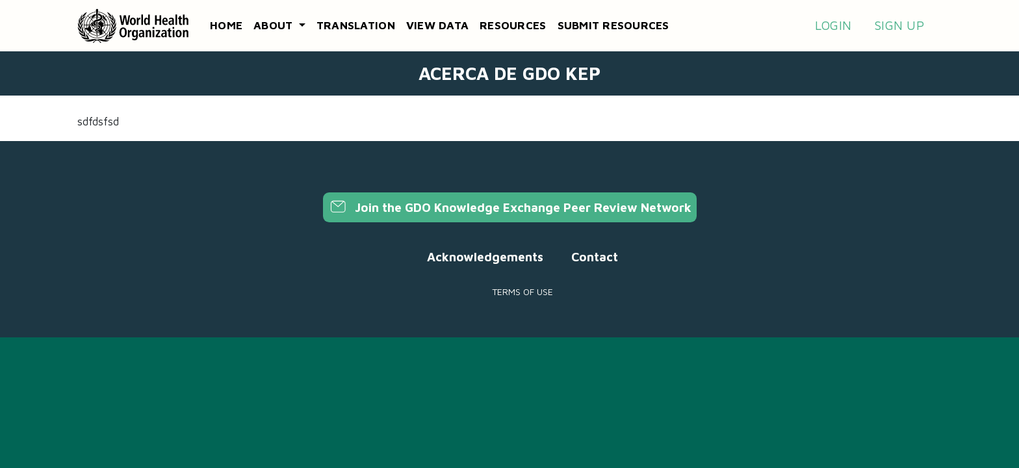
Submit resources (613, 25)
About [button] (274, 25)
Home (226, 25)
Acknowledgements (485, 257)
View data (437, 25)
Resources (513, 25)
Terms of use (522, 291)
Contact (594, 257)
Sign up (899, 25)
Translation (355, 25)
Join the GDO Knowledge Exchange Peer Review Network (509, 207)
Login (833, 25)
